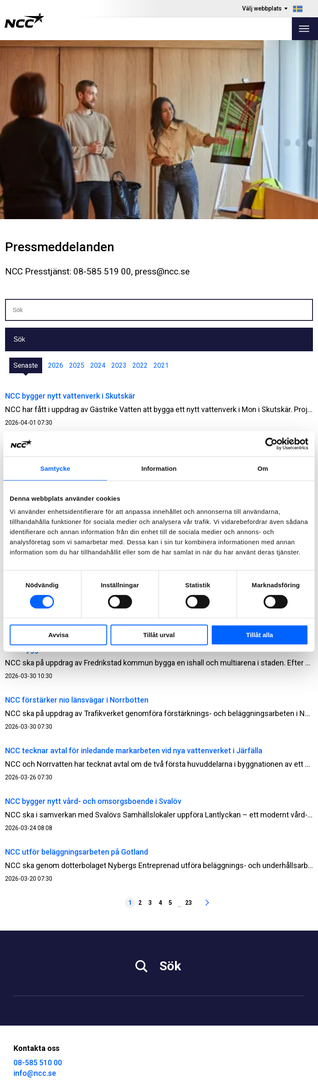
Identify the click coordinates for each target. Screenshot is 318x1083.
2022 (140, 186)
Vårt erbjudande (183, 921)
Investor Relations (41, 932)
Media (22, 921)
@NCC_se (179, 1011)
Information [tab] (159, 468)
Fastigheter (176, 932)
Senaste (25, 186)
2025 (76, 186)
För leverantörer (38, 964)
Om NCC (172, 953)
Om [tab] (262, 468)
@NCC (174, 1001)
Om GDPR (28, 1002)
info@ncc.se (34, 894)
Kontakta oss (179, 964)
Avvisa (59, 634)
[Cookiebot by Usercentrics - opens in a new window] (271, 443)
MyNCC (25, 1012)
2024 (97, 186)
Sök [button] (19, 160)
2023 (119, 186)
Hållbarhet (29, 953)
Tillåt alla (259, 634)
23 (188, 723)
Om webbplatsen (279, 1073)
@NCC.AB (179, 990)
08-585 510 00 (37, 883)
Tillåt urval (159, 634)
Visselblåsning (36, 991)
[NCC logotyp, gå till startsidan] (24, 20)
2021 (161, 186)
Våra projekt (178, 943)
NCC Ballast (31, 1023)
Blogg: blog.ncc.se (42, 1033)
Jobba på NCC (35, 943)
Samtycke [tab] (55, 468)
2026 (55, 186)
